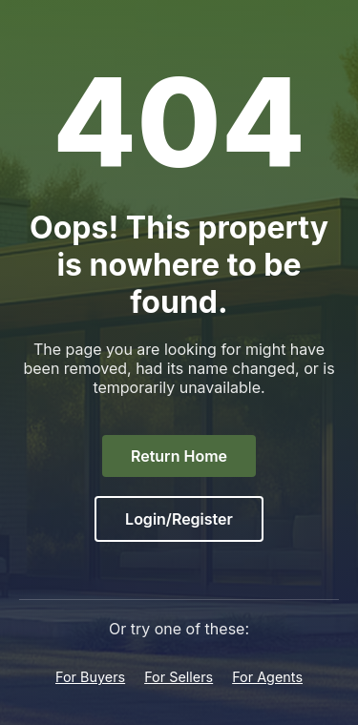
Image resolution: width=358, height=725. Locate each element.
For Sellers (178, 677)
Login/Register (179, 518)
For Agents (267, 677)
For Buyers (90, 677)
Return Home (179, 456)
